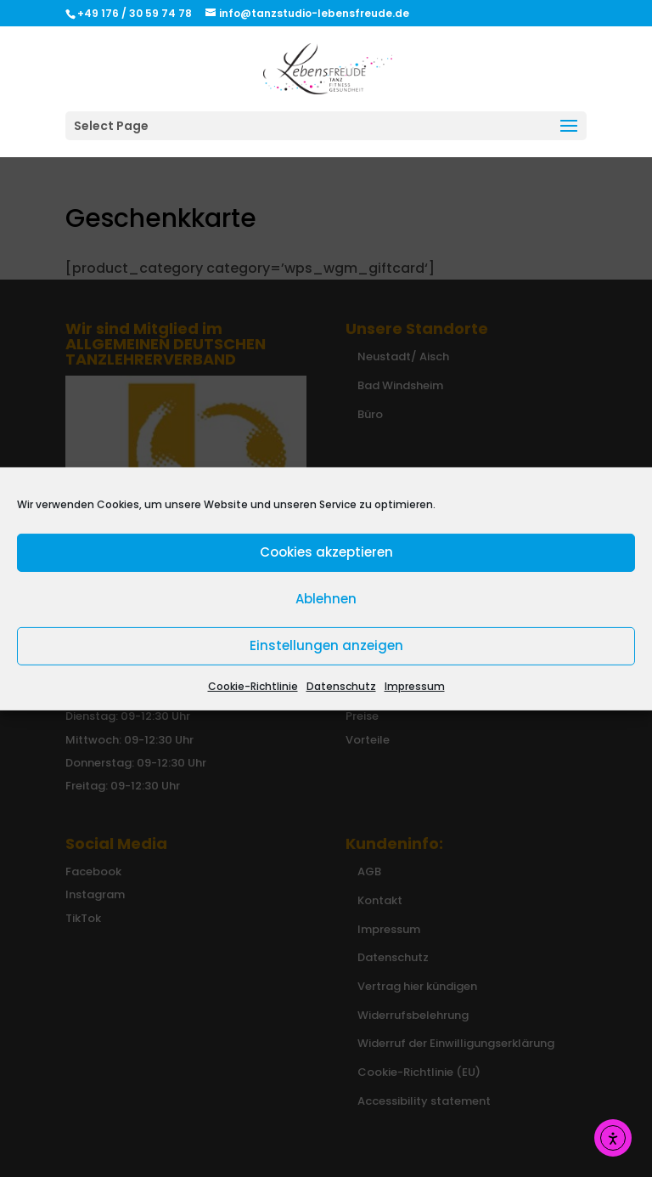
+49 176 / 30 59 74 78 (135, 13)
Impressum (415, 685)
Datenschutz (341, 685)
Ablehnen (326, 599)
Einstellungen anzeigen (326, 645)
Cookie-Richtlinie (253, 685)
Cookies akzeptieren (326, 552)
